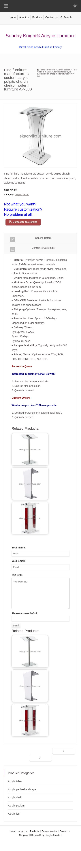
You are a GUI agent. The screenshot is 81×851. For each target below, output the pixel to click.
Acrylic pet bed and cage (22, 789)
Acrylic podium (22, 194)
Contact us (51, 17)
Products (37, 17)
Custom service (49, 831)
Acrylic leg (14, 813)
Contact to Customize (25, 222)
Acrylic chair (15, 797)
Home (13, 17)
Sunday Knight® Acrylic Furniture (41, 35)
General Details (30, 239)
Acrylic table (15, 781)
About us (24, 17)
